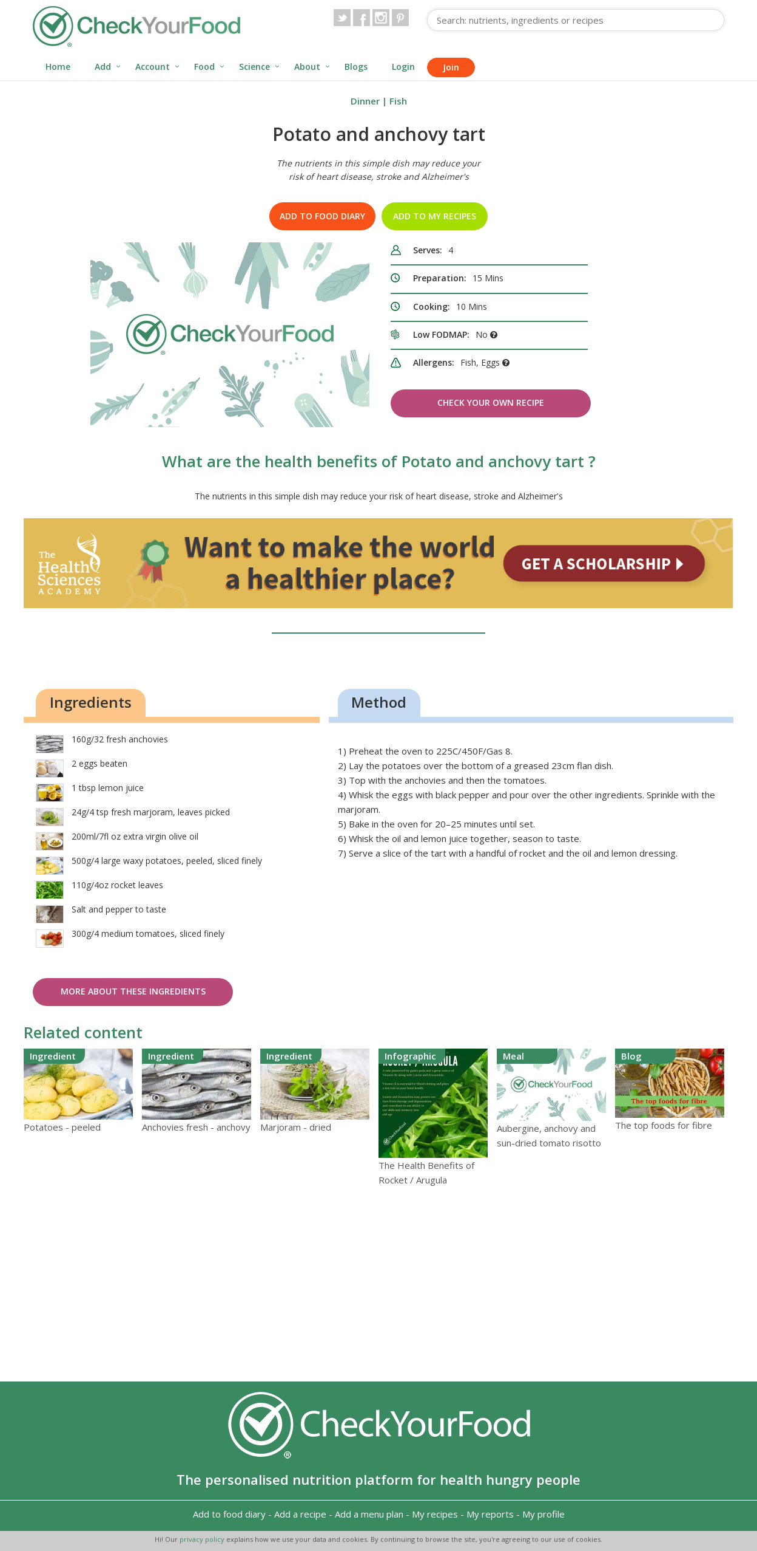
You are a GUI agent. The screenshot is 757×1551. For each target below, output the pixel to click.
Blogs (356, 66)
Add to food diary (322, 216)
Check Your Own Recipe (490, 402)
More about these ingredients (133, 991)
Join (451, 67)
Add (103, 66)
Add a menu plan (369, 1514)
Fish (398, 101)
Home (57, 66)
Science (254, 66)
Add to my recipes (434, 216)
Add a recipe (300, 1514)
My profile (543, 1514)
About (307, 66)
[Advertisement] (378, 1284)
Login (403, 66)
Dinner (365, 101)
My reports (490, 1514)
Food (204, 66)
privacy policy (203, 1539)
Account (152, 66)
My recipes (435, 1514)
